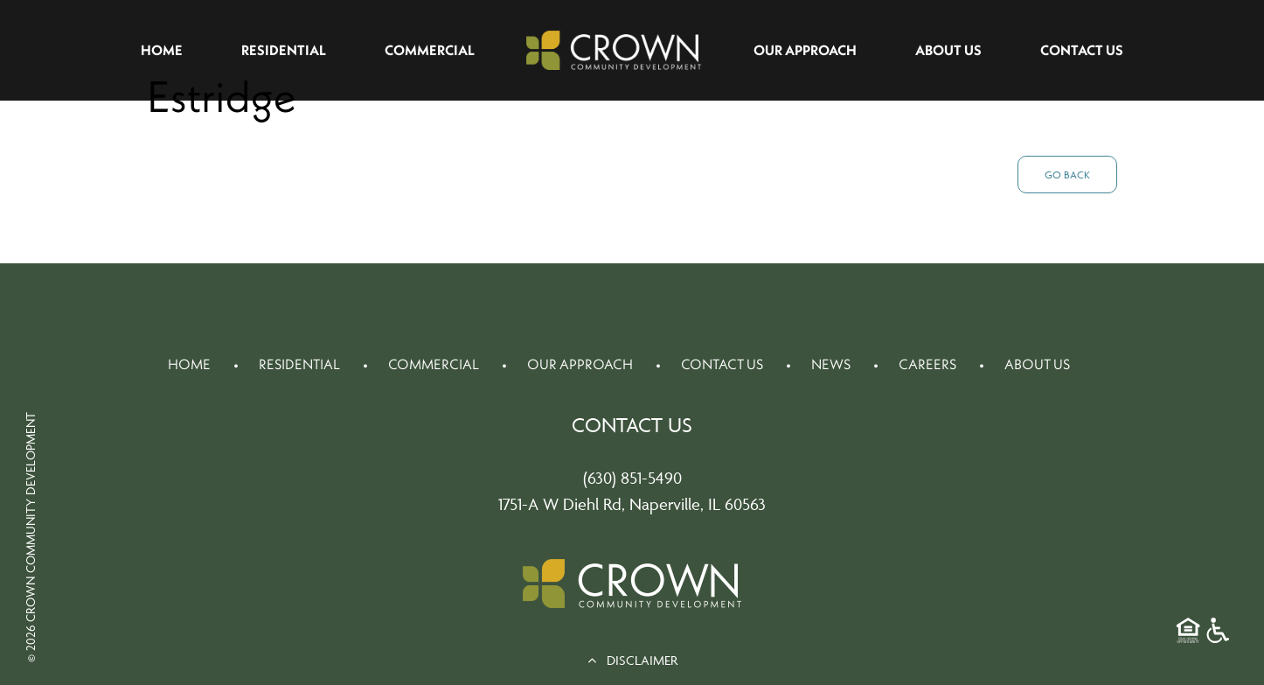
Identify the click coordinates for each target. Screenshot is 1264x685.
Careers (927, 364)
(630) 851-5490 (632, 477)
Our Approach (805, 50)
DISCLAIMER (632, 660)
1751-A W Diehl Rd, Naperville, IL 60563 (632, 503)
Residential (283, 50)
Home (162, 50)
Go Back (1067, 174)
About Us (948, 50)
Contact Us (1081, 50)
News (831, 364)
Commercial (430, 50)
